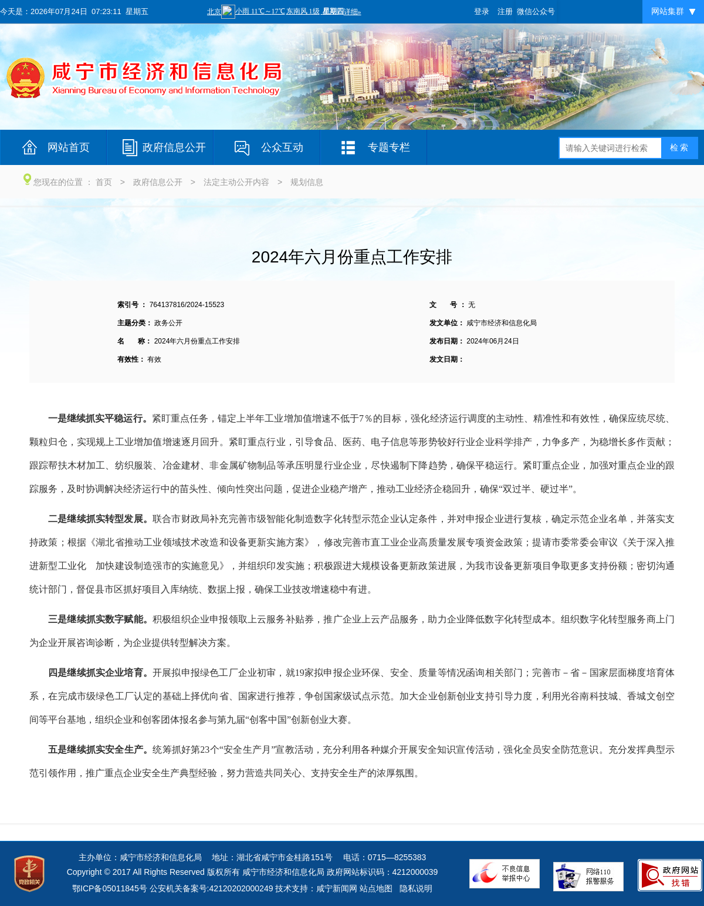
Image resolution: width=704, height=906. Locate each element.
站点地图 (376, 888)
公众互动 (282, 147)
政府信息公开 (174, 147)
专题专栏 (389, 147)
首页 (104, 182)
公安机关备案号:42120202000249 (211, 888)
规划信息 (306, 182)
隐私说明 (416, 888)
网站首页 (69, 147)
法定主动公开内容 (236, 182)
